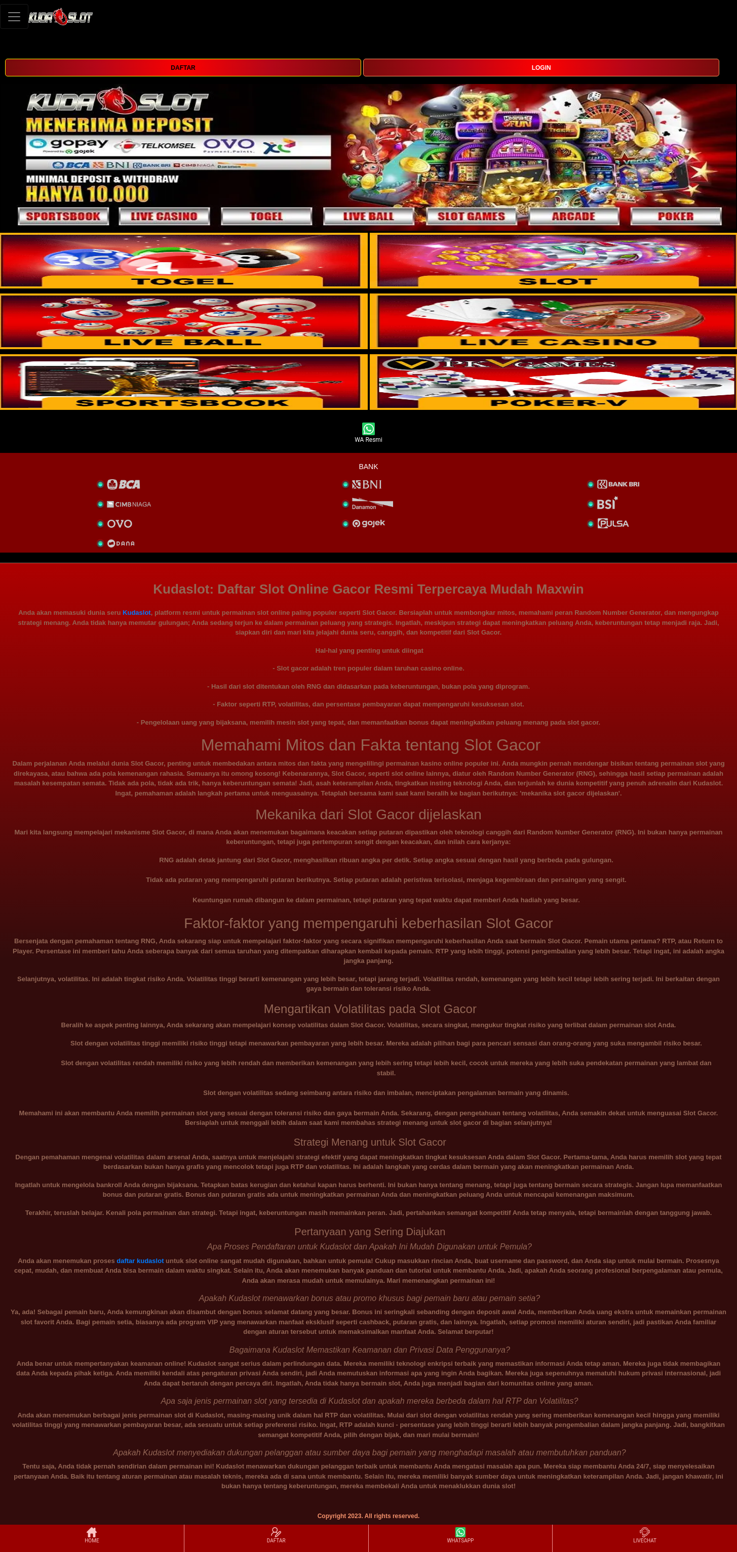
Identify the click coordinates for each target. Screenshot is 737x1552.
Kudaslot (137, 612)
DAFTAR (183, 67)
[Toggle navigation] (14, 16)
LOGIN (541, 67)
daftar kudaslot (140, 1261)
